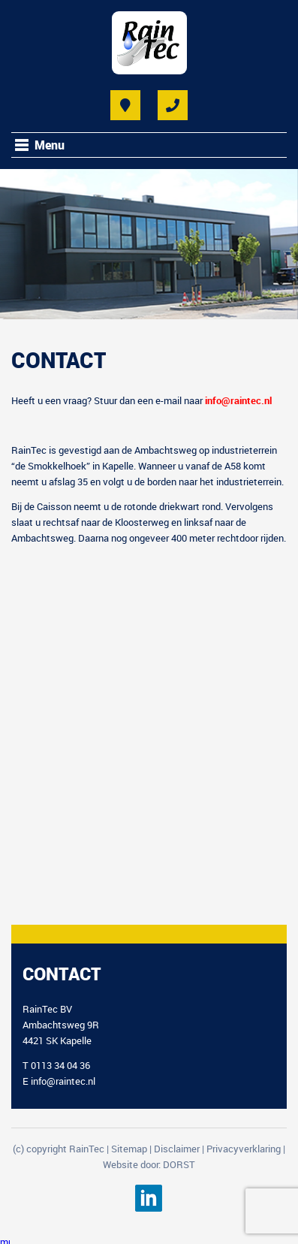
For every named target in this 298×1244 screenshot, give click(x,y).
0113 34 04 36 (60, 1065)
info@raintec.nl (63, 1081)
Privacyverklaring (243, 1148)
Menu (50, 145)
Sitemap (129, 1148)
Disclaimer (177, 1148)
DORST (179, 1164)
